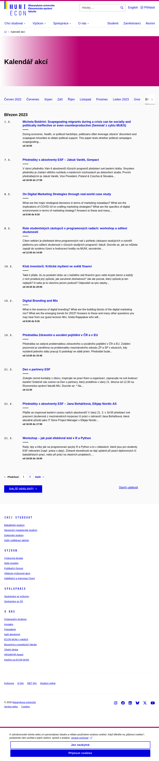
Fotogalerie (10, 629)
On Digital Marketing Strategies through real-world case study (67, 194)
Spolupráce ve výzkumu (16, 596)
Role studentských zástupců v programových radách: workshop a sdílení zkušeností (75, 230)
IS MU (20, 683)
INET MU (32, 683)
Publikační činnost (13, 568)
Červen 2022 (12, 99)
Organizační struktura (15, 619)
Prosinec (102, 99)
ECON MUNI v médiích (16, 639)
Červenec (32, 99)
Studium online (48, 683)
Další (39, 477)
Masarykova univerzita (24, 702)
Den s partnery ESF (36, 369)
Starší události (128, 487)
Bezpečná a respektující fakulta (20, 644)
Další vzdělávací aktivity (16, 540)
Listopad (85, 99)
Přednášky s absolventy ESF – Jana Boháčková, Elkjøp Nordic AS (70, 403)
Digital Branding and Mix (40, 300)
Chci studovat (18, 517)
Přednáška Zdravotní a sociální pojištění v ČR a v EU (60, 335)
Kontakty (8, 624)
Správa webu (11, 706)
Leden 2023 (121, 99)
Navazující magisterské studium (20, 530)
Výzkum (10, 550)
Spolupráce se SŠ (13, 601)
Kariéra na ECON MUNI (16, 659)
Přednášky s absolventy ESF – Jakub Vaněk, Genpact (61, 159)
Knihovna (9, 683)
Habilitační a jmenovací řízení (19, 578)
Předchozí (11, 477)
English (133, 7)
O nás (9, 611)
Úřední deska (11, 649)
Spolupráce (15, 589)
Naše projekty (11, 563)
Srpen (48, 99)
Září (60, 99)
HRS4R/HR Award (13, 654)
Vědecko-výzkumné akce (17, 573)
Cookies (25, 706)
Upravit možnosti (82, 740)
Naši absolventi (12, 634)
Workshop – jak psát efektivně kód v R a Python (57, 438)
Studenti (112, 23)
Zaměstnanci (132, 23)
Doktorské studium (14, 535)
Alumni (150, 23)
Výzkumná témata (13, 558)
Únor (137, 99)
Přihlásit (147, 7)
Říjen (71, 99)
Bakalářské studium (14, 525)
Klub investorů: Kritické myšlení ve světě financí (57, 266)
